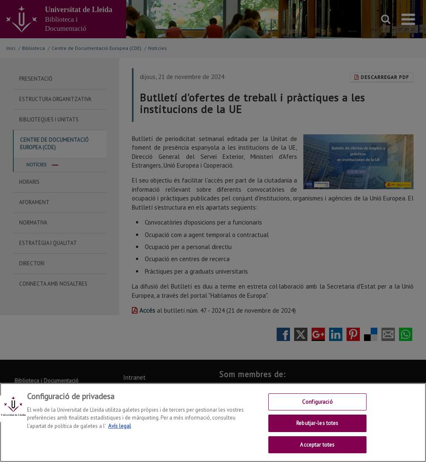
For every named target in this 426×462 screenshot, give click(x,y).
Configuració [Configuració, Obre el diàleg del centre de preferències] (317, 408)
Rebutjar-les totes (317, 429)
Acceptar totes (317, 451)
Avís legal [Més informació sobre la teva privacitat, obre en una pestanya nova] (119, 432)
